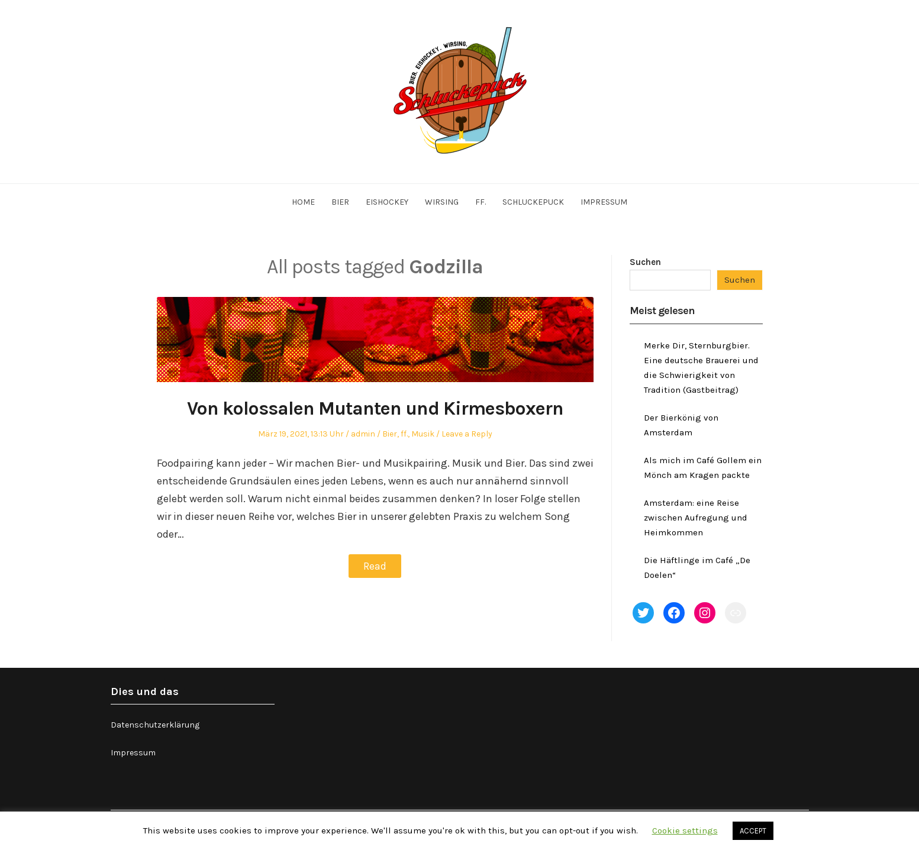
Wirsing (442, 202)
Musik (422, 434)
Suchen (645, 262)
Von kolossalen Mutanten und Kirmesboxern (375, 408)
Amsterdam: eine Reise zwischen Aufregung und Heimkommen (695, 517)
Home (303, 202)
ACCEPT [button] (753, 830)
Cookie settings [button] (685, 830)
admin (363, 434)
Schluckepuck (533, 202)
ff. (480, 202)
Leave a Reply (466, 434)
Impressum (604, 202)
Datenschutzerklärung (155, 725)
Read (374, 566)
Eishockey (387, 202)
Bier (340, 202)
